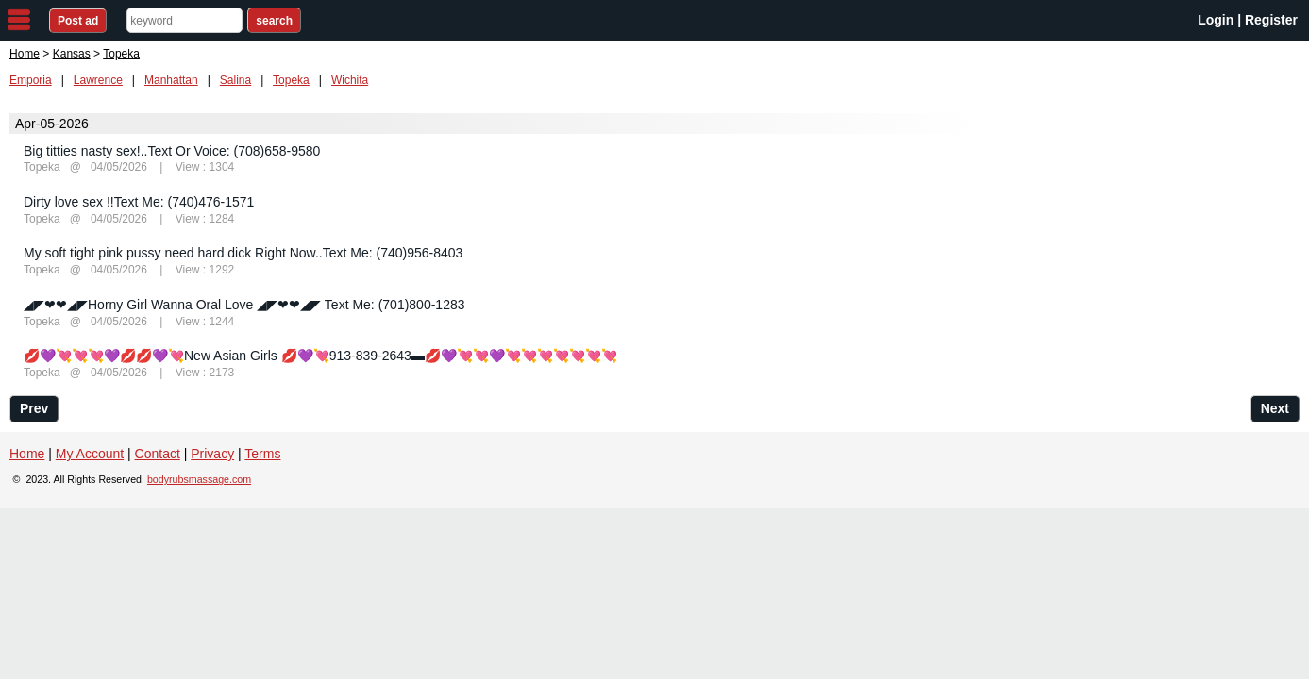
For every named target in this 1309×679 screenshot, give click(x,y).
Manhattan (171, 80)
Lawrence (98, 80)
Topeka (291, 80)
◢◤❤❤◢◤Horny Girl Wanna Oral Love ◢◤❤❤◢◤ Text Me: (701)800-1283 (244, 304)
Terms (262, 453)
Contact (157, 453)
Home (24, 53)
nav (19, 19)
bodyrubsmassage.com (199, 479)
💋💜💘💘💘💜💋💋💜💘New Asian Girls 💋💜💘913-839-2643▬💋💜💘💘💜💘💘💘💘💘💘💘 (320, 355)
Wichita (349, 80)
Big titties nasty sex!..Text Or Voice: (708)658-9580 (172, 150)
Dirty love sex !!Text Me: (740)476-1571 (139, 201)
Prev (34, 408)
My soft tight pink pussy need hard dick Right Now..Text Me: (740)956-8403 (243, 252)
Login (1215, 19)
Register (1271, 19)
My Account (90, 453)
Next (1275, 408)
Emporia (30, 80)
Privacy (212, 453)
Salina (235, 80)
